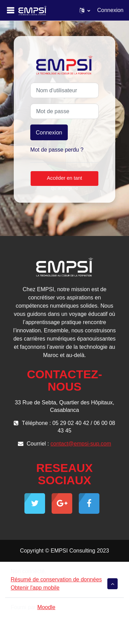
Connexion (110, 10)
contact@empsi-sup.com (81, 444)
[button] (85, 10)
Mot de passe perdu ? (57, 150)
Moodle (46, 607)
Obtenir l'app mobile (35, 588)
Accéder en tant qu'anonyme (64, 180)
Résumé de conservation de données (56, 579)
